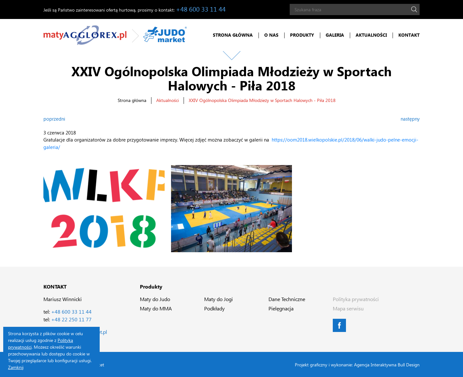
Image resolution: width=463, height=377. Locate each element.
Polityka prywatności (356, 299)
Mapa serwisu (348, 308)
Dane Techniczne (286, 299)
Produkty (302, 35)
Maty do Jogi (218, 299)
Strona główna (233, 35)
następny (410, 118)
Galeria (335, 35)
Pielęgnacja (281, 308)
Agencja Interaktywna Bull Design (387, 365)
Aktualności (371, 35)
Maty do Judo (155, 299)
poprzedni (54, 118)
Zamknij (15, 367)
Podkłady (214, 308)
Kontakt (409, 35)
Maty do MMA (156, 308)
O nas (271, 35)
